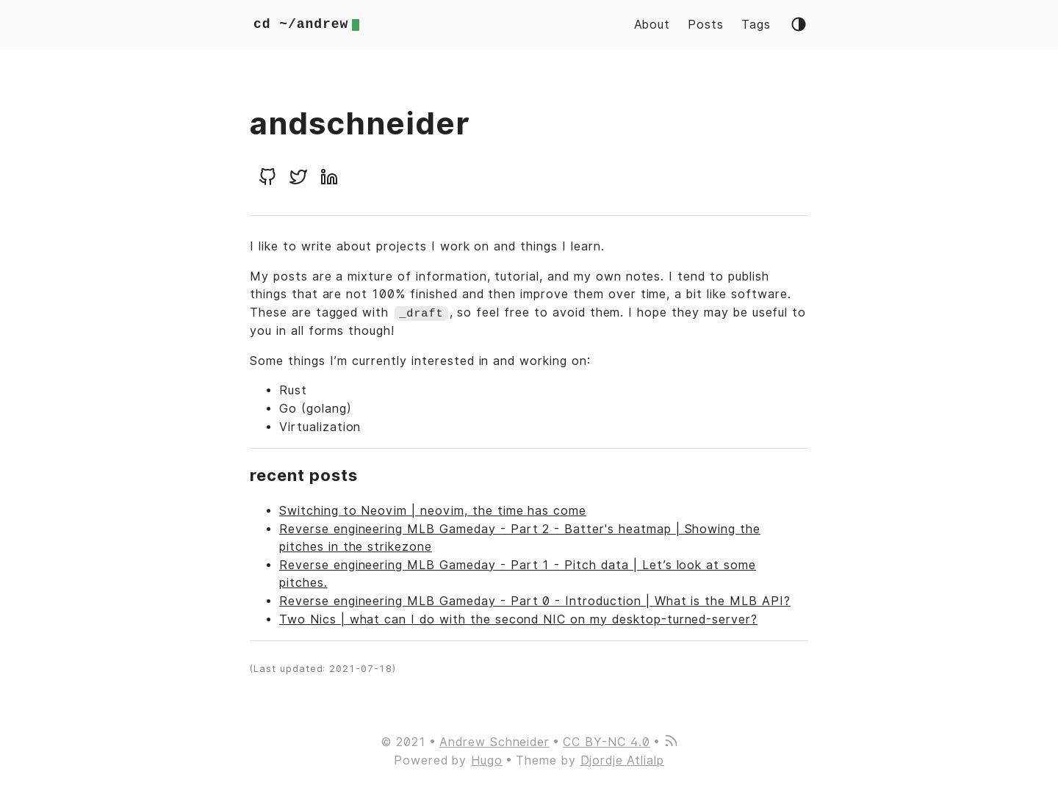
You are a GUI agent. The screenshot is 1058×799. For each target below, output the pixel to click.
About (652, 25)
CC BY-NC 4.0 (606, 741)
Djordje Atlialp (622, 760)
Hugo (487, 760)
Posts (706, 25)
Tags (756, 25)
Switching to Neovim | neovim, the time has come (432, 510)
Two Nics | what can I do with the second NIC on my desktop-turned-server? (518, 619)
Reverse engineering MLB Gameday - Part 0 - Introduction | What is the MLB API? (535, 600)
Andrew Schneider (494, 741)
